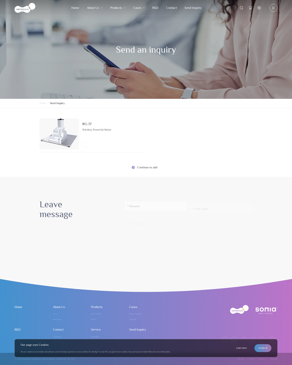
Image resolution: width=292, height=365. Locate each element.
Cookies (261, 359)
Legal (251, 359)
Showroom (57, 319)
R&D (155, 8)
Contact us (57, 337)
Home (75, 8)
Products (117, 8)
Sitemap (273, 359)
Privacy (241, 359)
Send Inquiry (193, 8)
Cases (139, 8)
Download (95, 337)
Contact (171, 8)
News (55, 314)
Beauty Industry (135, 314)
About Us (94, 8)
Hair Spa (132, 319)
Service (96, 329)
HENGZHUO (96, 314)
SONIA (93, 319)
